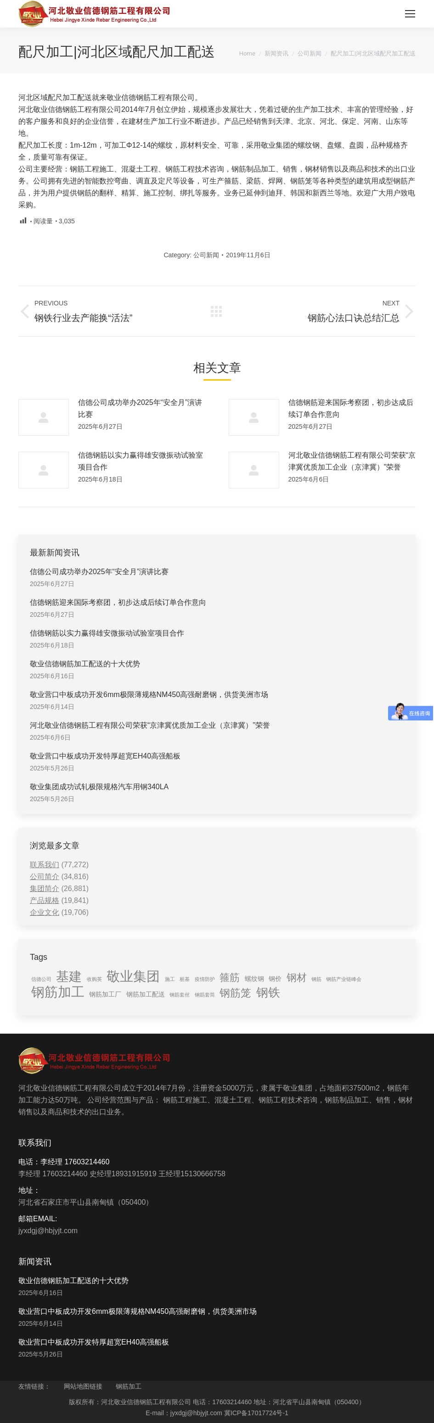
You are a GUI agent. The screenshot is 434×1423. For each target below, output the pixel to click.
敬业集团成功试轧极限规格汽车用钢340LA (99, 787)
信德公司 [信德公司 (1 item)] (41, 979)
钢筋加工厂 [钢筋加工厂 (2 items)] (105, 994)
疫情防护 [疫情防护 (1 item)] (205, 979)
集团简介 (44, 888)
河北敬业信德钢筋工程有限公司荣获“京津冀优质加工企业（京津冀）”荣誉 (352, 461)
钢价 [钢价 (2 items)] (275, 978)
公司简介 (44, 876)
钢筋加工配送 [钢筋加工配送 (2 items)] (145, 994)
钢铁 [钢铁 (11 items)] (268, 992)
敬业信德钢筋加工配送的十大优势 (85, 664)
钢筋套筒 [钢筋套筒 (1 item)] (205, 994)
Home (247, 53)
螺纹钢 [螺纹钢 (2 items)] (254, 978)
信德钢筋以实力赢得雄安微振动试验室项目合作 (140, 461)
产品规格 (44, 900)
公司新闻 (309, 53)
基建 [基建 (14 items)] (69, 976)
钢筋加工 (128, 1386)
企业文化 (44, 912)
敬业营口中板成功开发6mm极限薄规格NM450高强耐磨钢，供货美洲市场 (149, 694)
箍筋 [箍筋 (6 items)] (230, 977)
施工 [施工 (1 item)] (170, 979)
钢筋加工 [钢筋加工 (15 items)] (58, 992)
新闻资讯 (276, 53)
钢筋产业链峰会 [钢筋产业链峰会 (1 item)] (343, 979)
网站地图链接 (83, 1386)
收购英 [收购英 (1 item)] (94, 979)
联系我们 (44, 865)
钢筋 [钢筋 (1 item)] (316, 979)
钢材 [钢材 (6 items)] (297, 977)
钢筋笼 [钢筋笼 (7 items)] (235, 993)
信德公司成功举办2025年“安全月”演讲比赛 (140, 408)
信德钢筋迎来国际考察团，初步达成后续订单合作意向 (350, 408)
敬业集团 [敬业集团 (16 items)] (133, 976)
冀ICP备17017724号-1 (256, 1413)
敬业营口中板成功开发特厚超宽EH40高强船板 (105, 756)
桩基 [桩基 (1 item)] (185, 979)
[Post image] (43, 417)
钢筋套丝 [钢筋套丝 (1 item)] (179, 994)
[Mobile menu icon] (410, 13)
